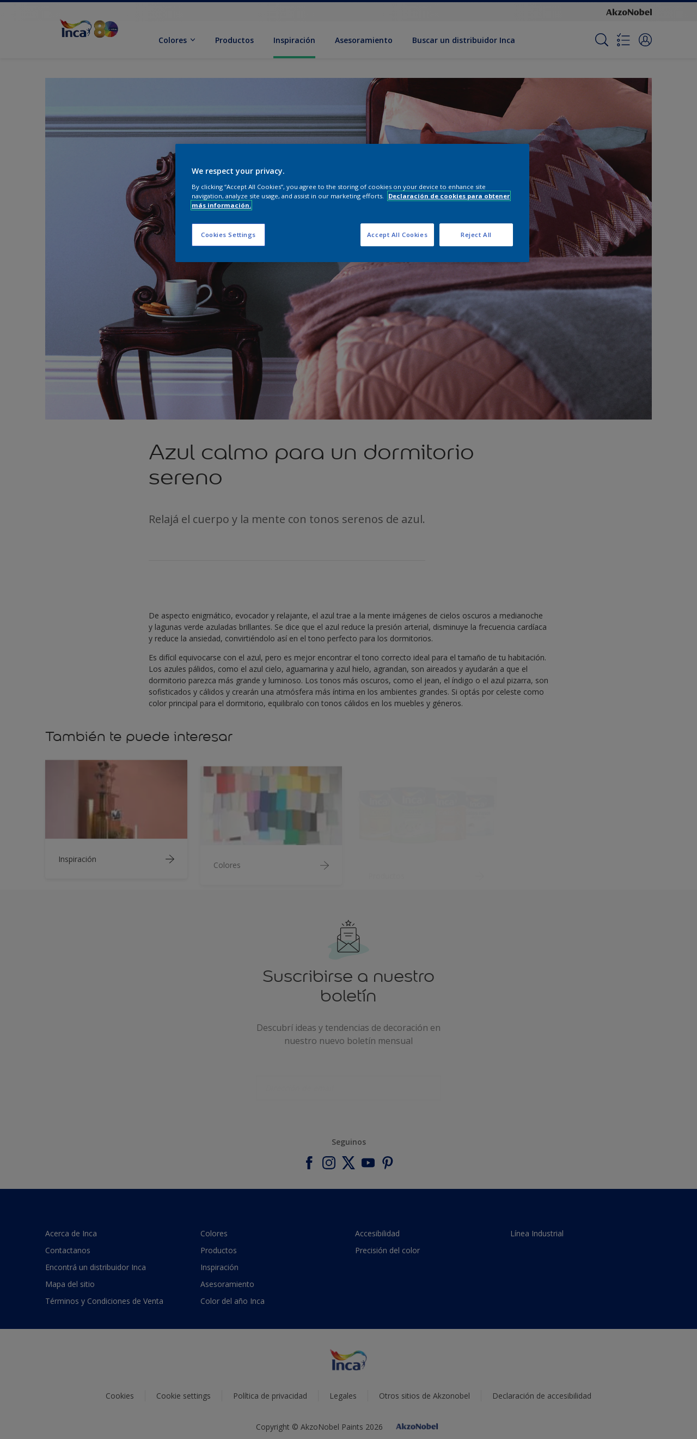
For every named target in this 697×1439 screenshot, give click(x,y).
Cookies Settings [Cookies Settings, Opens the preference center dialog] (228, 234)
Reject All (476, 234)
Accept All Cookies (397, 234)
